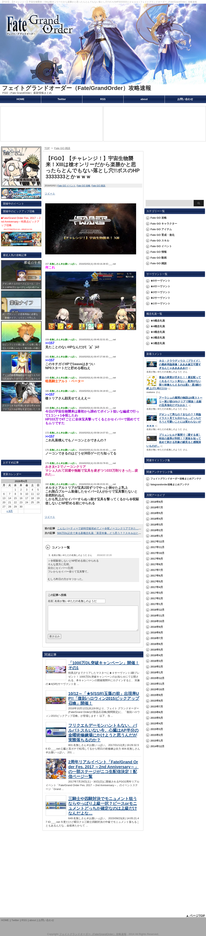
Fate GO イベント (67, 185)
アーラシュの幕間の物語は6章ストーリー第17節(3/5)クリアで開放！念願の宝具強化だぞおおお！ (180, 401)
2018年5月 (156, 513)
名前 (50, 601)
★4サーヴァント (160, 286)
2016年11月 (157, 615)
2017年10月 (157, 553)
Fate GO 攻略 (83, 185)
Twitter (62, 99)
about (144, 99)
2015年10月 (157, 689)
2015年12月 (157, 678)
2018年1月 (156, 535)
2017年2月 (156, 598)
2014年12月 (157, 746)
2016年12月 (157, 609)
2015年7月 (156, 706)
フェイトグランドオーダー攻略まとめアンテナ (175, 478)
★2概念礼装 (157, 337)
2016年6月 (156, 644)
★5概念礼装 (157, 320)
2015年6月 (156, 712)
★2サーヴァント (160, 297)
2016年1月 (156, 672)
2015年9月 (156, 695)
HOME (20, 99)
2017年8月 (156, 564)
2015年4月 (156, 723)
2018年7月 (156, 507)
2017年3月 (156, 592)
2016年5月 (156, 649)
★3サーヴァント (160, 292)
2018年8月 (156, 501)
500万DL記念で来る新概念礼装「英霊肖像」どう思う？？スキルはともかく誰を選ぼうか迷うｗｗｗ (116, 533)
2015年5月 (156, 717)
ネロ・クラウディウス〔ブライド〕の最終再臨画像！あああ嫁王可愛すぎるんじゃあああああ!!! (180, 364)
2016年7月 (156, 638)
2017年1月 (156, 604)
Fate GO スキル (159, 240)
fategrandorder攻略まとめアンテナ (169, 484)
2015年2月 (156, 734)
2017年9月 (156, 558)
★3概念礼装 (157, 331)
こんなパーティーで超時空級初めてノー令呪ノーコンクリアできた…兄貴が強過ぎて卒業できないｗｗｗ (119, 528)
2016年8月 (156, 632)
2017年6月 (156, 575)
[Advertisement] (174, 172)
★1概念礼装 (157, 343)
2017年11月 (157, 547)
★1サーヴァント (160, 303)
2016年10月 (157, 621)
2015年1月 (156, 740)
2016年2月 (156, 666)
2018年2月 (156, 530)
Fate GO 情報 (158, 251)
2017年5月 (156, 581)
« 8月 (9, 511)
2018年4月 (156, 518)
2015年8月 (156, 700)
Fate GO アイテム (161, 229)
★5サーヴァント (160, 280)
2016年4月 (156, 655)
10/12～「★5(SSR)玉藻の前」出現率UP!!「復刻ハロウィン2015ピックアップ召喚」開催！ (103, 703)
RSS (103, 99)
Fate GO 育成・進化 (162, 234)
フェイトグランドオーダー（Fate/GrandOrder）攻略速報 (76, 88)
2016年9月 (156, 626)
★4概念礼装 (157, 326)
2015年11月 (157, 683)
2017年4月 (156, 587)
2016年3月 (156, 660)
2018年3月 (156, 524)
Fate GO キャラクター (163, 223)
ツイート (50, 193)
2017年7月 (156, 569)
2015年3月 (156, 729)
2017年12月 (157, 541)
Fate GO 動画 (158, 257)
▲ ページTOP (195, 915)
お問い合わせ (185, 99)
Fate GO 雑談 (98, 185)
